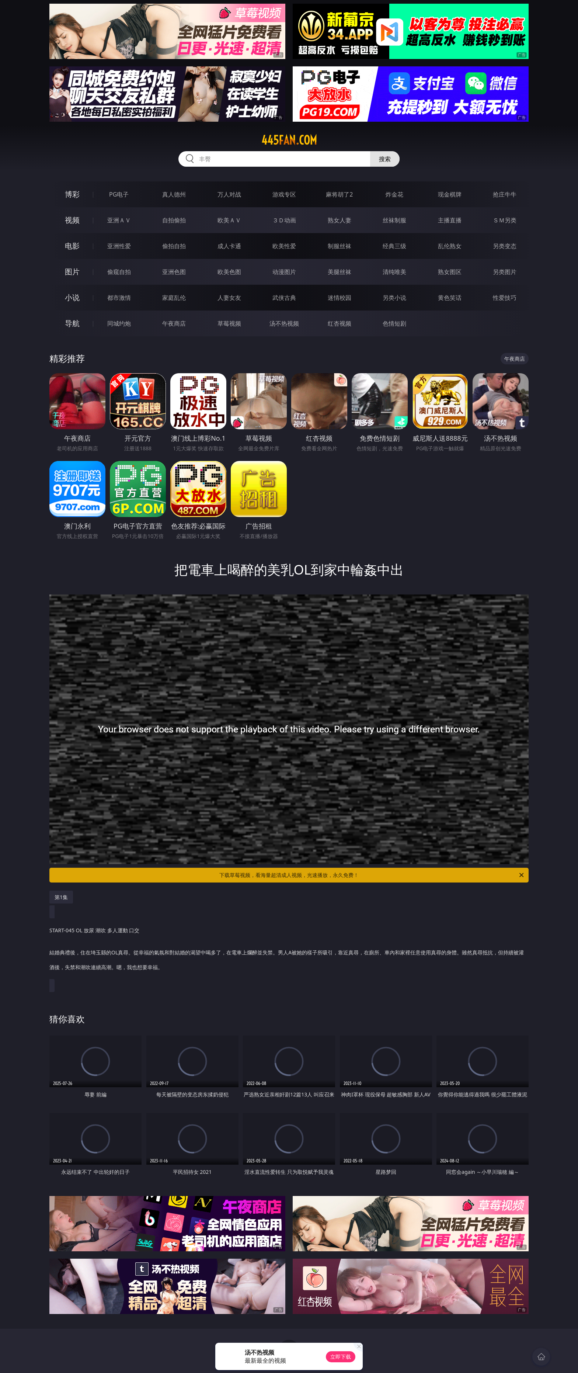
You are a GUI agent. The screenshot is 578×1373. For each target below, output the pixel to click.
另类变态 (504, 246)
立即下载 (340, 1356)
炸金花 (394, 194)
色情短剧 (394, 323)
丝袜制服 (394, 220)
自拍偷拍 (174, 220)
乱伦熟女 (450, 246)
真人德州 (174, 194)
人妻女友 (229, 298)
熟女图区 (450, 272)
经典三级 (394, 246)
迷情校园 (339, 298)
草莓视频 (229, 323)
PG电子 (119, 194)
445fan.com (289, 140)
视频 (72, 220)
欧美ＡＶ (229, 220)
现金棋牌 (450, 194)
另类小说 (394, 298)
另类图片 (504, 272)
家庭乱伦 (174, 298)
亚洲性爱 (119, 246)
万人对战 (229, 194)
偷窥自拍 (119, 272)
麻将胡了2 (339, 194)
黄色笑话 (450, 298)
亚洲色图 (174, 272)
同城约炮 (119, 323)
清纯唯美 (394, 272)
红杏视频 (339, 323)
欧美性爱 (284, 246)
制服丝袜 (339, 246)
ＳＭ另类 (504, 220)
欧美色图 (229, 272)
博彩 (72, 194)
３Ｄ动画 (284, 220)
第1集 (61, 897)
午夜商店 (174, 323)
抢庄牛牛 (504, 194)
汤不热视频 (284, 323)
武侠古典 (284, 298)
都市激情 (119, 298)
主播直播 (450, 220)
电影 (72, 246)
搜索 (385, 159)
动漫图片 (284, 272)
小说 (72, 297)
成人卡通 (229, 246)
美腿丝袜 (339, 272)
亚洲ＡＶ (119, 220)
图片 (72, 272)
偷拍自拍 (174, 246)
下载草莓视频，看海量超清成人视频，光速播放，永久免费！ (372, 875)
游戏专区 (284, 194)
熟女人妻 (339, 220)
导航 (72, 323)
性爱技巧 (504, 298)
